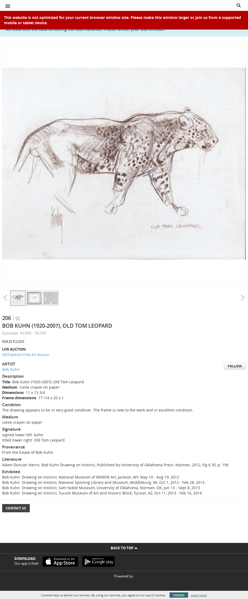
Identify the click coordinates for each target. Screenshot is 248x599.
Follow (235, 366)
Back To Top (124, 548)
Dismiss (178, 595)
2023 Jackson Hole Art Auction (25, 354)
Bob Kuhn (11, 369)
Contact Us (16, 508)
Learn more (198, 595)
